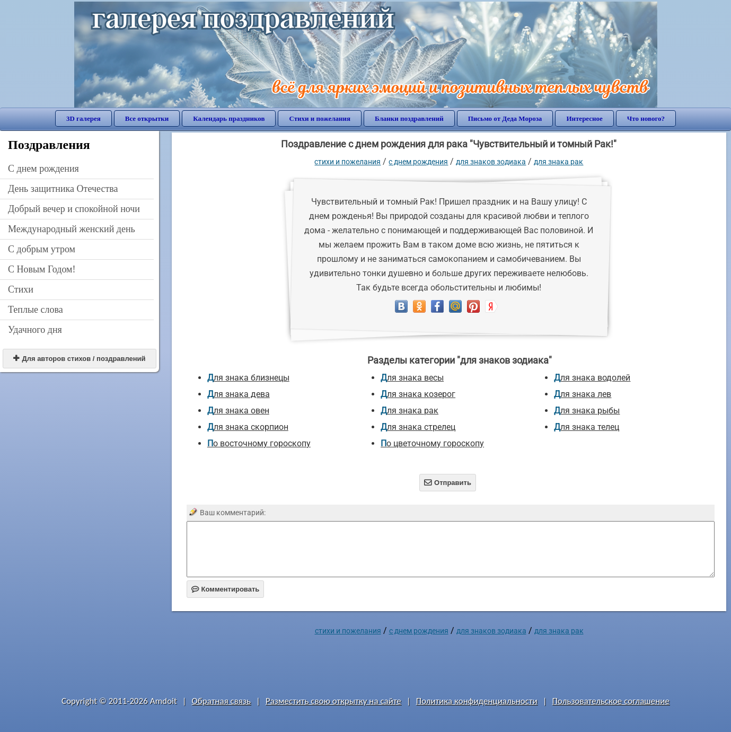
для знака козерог (418, 394)
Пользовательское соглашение (611, 701)
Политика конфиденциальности (477, 701)
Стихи (20, 289)
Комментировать (225, 589)
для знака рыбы (587, 410)
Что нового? (646, 118)
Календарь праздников (229, 118)
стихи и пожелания (347, 161)
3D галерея (83, 118)
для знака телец (586, 427)
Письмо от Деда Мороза (505, 118)
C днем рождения (43, 168)
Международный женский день (71, 229)
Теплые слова (35, 309)
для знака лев (582, 394)
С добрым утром (41, 249)
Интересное (584, 118)
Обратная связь (221, 701)
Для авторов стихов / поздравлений (79, 359)
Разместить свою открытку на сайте (333, 701)
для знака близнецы (248, 378)
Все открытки (147, 118)
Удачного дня (35, 329)
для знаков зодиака (491, 161)
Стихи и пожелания (319, 118)
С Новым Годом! (42, 269)
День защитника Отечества (63, 188)
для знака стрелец (418, 427)
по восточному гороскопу (259, 443)
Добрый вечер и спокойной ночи (74, 209)
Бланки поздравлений (409, 118)
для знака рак (558, 161)
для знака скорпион (247, 427)
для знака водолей (592, 378)
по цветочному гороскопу (432, 443)
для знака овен (238, 410)
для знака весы (412, 378)
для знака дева (238, 394)
